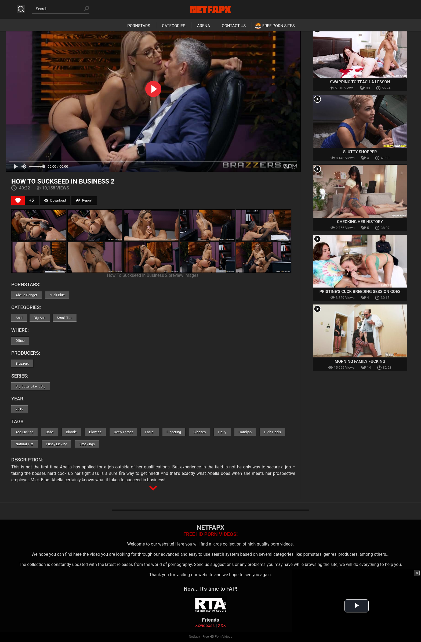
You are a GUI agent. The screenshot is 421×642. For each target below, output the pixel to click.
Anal (19, 318)
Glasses (199, 432)
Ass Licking (24, 432)
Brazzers (22, 363)
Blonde (71, 432)
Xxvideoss (205, 625)
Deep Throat (123, 432)
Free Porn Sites (278, 25)
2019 (19, 409)
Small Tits (64, 318)
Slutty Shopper (360, 151)
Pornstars (138, 25)
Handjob (245, 432)
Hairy (222, 432)
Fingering (174, 432)
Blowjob (95, 432)
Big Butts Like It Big (31, 386)
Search (21, 9)
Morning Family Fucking (360, 361)
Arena (203, 25)
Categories (173, 25)
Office (20, 341)
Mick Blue (57, 295)
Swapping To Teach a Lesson (360, 82)
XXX (222, 625)
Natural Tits (25, 444)
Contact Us (234, 25)
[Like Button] (18, 200)
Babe (49, 432)
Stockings (87, 444)
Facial (149, 432)
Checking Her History (360, 221)
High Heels (272, 432)
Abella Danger (26, 295)
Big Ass (40, 318)
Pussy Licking (56, 444)
